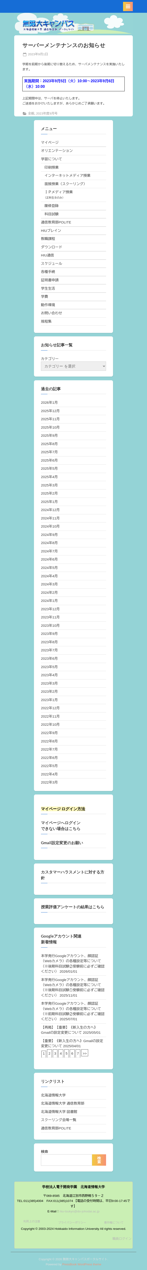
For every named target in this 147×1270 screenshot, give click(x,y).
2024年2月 (49, 592)
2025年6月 (49, 460)
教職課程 (48, 239)
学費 (44, 297)
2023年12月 (50, 609)
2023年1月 (49, 700)
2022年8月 (49, 741)
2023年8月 (49, 642)
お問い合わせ (51, 313)
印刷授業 (51, 167)
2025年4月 (49, 477)
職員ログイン (121, 1238)
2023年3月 (49, 683)
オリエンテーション (57, 151)
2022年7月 (49, 749)
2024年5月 (49, 568)
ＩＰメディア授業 (58, 192)
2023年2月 (49, 691)
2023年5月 (49, 667)
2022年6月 (49, 758)
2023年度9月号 (46, 113)
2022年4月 (49, 774)
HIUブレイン (51, 231)
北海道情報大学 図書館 (59, 1112)
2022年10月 (50, 724)
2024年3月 (49, 584)
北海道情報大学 (53, 1095)
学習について (51, 159)
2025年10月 (50, 427)
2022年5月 (49, 766)
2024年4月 (49, 576)
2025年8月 (49, 444)
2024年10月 (50, 526)
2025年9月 (49, 435)
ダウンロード (51, 247)
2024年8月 (49, 543)
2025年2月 (49, 493)
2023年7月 (49, 650)
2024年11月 (50, 518)
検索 (44, 1152)
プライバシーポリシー (72, 1222)
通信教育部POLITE (56, 222)
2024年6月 (49, 559)
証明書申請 (50, 280)
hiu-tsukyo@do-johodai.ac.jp (80, 1211)
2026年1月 (49, 402)
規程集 (46, 321)
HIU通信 (47, 255)
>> (85, 1053)
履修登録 (51, 206)
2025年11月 (50, 419)
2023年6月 (49, 658)
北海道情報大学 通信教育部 (62, 1103)
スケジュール (51, 264)
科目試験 (51, 214)
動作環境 (48, 305)
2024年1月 (49, 601)
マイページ (50, 142)
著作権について (114, 1222)
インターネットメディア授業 (67, 175)
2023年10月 (50, 625)
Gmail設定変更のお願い (62, 842)
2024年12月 (50, 510)
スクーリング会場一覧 (58, 1120)
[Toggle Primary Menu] (128, 6)
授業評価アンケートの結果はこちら (72, 907)
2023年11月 (50, 617)
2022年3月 (49, 782)
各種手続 (48, 272)
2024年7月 (49, 551)
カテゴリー (50, 359)
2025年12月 (50, 411)
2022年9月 (49, 733)
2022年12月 (50, 708)
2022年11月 (50, 716)
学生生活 (48, 288)
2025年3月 (49, 485)
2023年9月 (49, 634)
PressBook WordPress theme (81, 1264)
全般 (31, 113)
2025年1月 (49, 502)
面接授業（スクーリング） (65, 184)
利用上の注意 (31, 1221)
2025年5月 (49, 468)
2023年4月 (49, 675)
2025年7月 (49, 452)
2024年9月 (49, 535)
